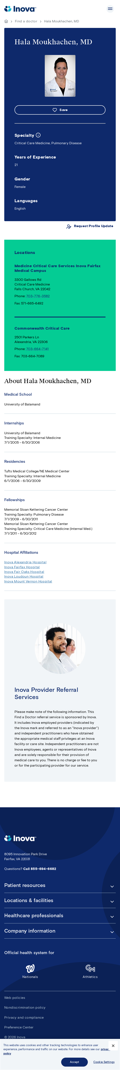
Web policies (14, 998)
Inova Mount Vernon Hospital (28, 581)
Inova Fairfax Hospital (22, 567)
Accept (74, 1063)
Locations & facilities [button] (28, 900)
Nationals (30, 971)
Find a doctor (26, 21)
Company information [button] (29, 931)
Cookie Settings (103, 1063)
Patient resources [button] (24, 885)
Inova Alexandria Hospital (25, 562)
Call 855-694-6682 (39, 869)
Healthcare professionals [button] (33, 915)
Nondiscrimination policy (25, 1007)
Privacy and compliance (24, 1017)
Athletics (90, 971)
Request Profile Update (93, 226)
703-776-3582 (38, 296)
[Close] (113, 1047)
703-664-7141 (37, 349)
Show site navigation (110, 9)
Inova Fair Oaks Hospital (24, 572)
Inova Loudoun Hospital (23, 576)
